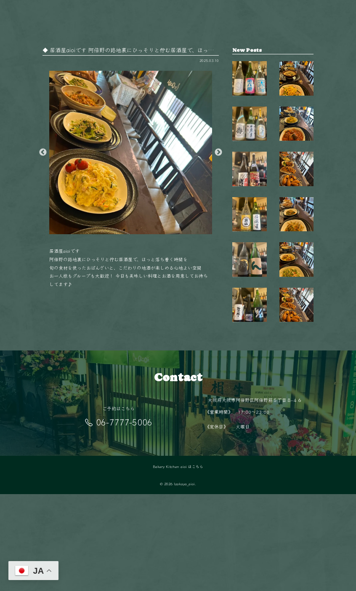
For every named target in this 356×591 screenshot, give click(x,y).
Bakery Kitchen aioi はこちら (178, 563)
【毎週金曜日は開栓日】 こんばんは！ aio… (249, 86)
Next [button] (218, 152)
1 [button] (124, 230)
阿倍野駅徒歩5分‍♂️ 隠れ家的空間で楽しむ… (296, 391)
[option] (131, 152)
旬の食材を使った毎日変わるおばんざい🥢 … (296, 332)
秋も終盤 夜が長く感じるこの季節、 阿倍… (296, 86)
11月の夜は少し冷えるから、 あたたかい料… (296, 271)
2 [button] (137, 230)
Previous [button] (43, 152)
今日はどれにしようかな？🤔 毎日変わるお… (296, 148)
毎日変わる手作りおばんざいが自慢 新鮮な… (296, 209)
